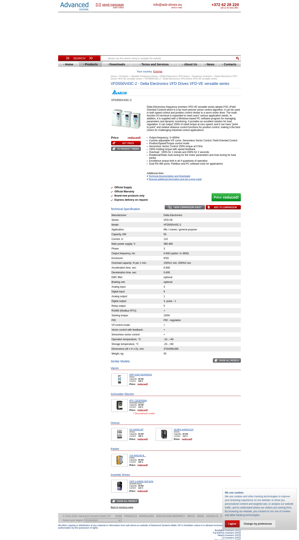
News (200, 509)
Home (118, 509)
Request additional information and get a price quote (175, 172)
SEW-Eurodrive (71, 177)
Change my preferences (258, 523)
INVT (65, 142)
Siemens (67, 180)
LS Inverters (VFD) (231, 531)
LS (63, 152)
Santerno (68, 170)
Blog (63, 263)
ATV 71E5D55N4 (138, 394)
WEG (65, 189)
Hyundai (67, 136)
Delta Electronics (73, 108)
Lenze (66, 149)
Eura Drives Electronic (76, 121)
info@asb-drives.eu (184, 4)
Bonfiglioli (68, 99)
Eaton (65, 111)
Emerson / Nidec (72, 114)
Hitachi (66, 133)
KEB (64, 146)
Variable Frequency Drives (77, 86)
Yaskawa (67, 195)
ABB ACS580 (234, 536)
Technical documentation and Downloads (169, 169)
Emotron (67, 118)
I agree (232, 523)
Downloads (146, 509)
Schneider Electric (73, 174)
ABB (65, 90)
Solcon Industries (73, 222)
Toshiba (67, 183)
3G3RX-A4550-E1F (184, 423)
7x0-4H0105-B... (137, 449)
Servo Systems (69, 227)
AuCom (66, 207)
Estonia (116, 4)
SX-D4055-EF (136, 423)
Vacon (66, 186)
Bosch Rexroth (71, 102)
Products (130, 509)
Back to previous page (122, 501)
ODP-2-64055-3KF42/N (141, 475)
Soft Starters (68, 200)
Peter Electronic (72, 216)
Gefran (66, 130)
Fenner (66, 124)
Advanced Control (73, 93)
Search (79, 58)
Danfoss (67, 105)
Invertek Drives (71, 139)
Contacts (212, 509)
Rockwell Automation (75, 167)
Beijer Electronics (73, 96)
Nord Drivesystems (74, 158)
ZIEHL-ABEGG (71, 192)
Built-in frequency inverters (74, 304)
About (191, 509)
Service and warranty (170, 509)
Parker (66, 164)
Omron (66, 161)
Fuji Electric (69, 127)
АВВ (65, 203)
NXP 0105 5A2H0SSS (140, 368)
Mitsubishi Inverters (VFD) (227, 534)
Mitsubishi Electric (74, 155)
